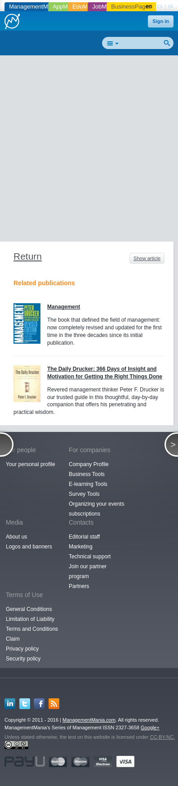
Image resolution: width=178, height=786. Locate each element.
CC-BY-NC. (162, 737)
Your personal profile (30, 464)
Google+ (150, 727)
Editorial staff (84, 537)
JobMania (104, 6)
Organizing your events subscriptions (96, 509)
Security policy (23, 659)
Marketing (81, 546)
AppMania (66, 6)
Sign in (160, 21)
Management (63, 307)
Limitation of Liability (30, 619)
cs (160, 6)
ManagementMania (34, 6)
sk (171, 6)
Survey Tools (84, 494)
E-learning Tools (88, 484)
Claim (13, 639)
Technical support (90, 556)
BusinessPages (131, 6)
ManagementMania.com (89, 720)
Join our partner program (88, 571)
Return (27, 256)
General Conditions (29, 609)
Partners (79, 586)
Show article (147, 258)
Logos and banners (29, 546)
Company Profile (89, 464)
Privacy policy (22, 649)
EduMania (85, 6)
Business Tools (87, 474)
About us (16, 537)
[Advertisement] (89, 150)
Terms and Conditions (32, 629)
